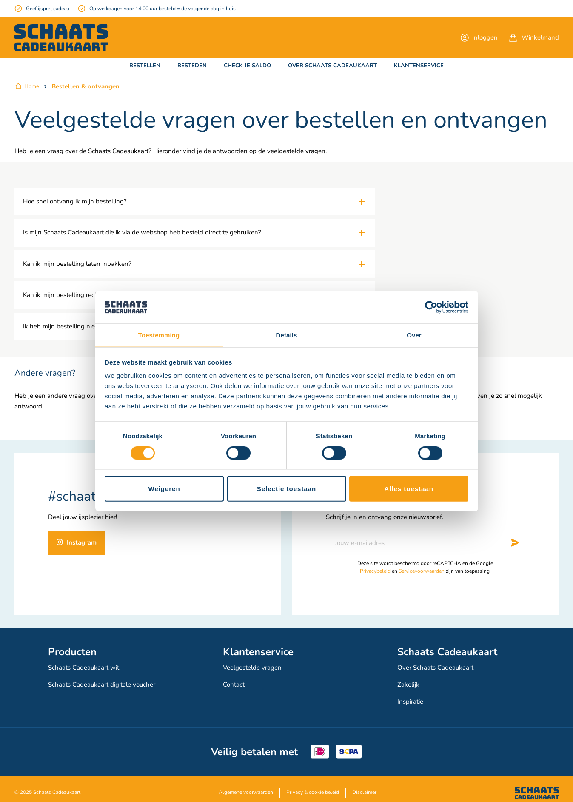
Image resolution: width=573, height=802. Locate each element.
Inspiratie (411, 695)
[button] (479, 37)
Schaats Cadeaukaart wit (85, 666)
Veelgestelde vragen (255, 666)
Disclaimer (364, 785)
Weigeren (164, 489)
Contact (234, 681)
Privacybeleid (375, 571)
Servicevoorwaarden (422, 571)
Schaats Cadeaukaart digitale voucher (105, 681)
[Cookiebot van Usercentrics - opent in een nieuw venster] (431, 306)
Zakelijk (408, 681)
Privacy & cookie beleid (312, 785)
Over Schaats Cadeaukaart (437, 666)
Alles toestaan (408, 489)
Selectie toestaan (286, 489)
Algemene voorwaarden (246, 785)
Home (31, 86)
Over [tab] (414, 334)
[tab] (194, 202)
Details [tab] (286, 334)
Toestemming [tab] (159, 334)
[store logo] (61, 37)
